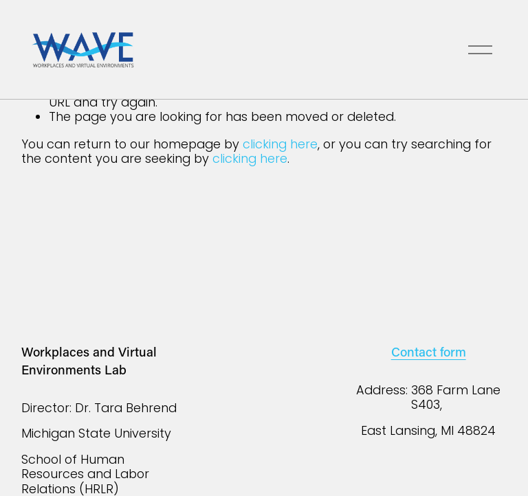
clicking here (280, 144)
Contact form (428, 351)
